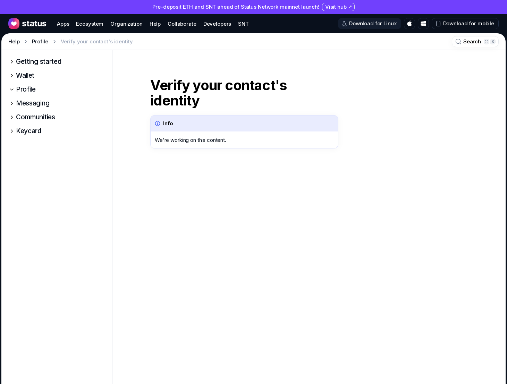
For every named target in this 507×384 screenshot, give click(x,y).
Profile (40, 41)
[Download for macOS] (409, 23)
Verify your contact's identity (218, 93)
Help (13, 41)
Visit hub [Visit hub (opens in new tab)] (338, 6)
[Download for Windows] (423, 23)
